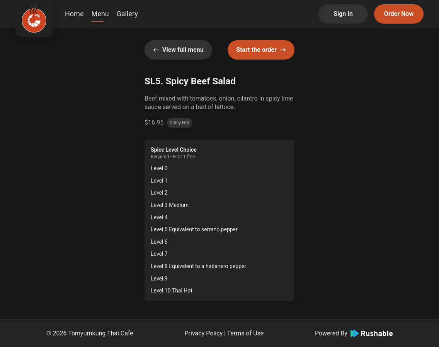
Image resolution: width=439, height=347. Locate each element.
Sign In (343, 13)
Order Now (398, 13)
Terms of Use (245, 333)
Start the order (261, 49)
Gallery (127, 14)
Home (74, 14)
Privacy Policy (204, 333)
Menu (100, 14)
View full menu (178, 49)
